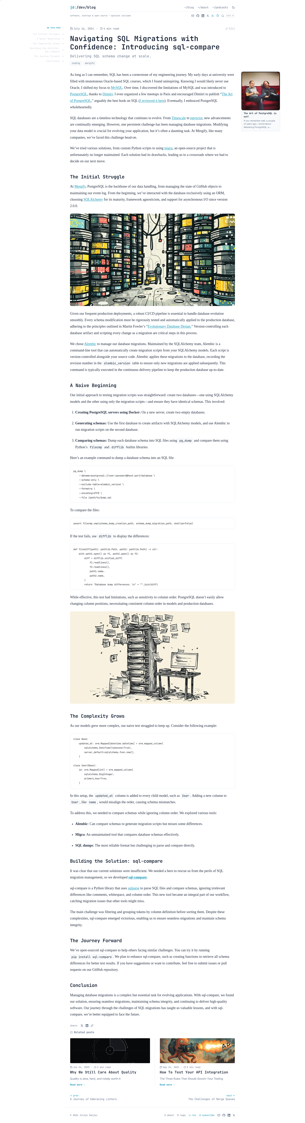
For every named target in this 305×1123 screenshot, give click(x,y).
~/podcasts (220, 7)
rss (192, 1115)
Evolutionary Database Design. (169, 326)
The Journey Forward (47, 56)
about (169, 1115)
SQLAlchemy (93, 199)
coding (76, 63)
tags (181, 1115)
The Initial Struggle (46, 34)
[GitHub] (197, 15)
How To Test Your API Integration (194, 1072)
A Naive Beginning (48, 38)
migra (168, 148)
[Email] (192, 15)
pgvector (196, 118)
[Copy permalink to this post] (230, 29)
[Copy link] (92, 1025)
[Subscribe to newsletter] (217, 15)
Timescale (179, 118)
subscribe (206, 1115)
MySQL (116, 88)
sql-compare (137, 877)
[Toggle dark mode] (233, 7)
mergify (90, 63)
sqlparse (133, 888)
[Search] (228, 16)
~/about (203, 7)
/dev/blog (83, 7)
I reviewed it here (152, 101)
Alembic (90, 344)
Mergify (80, 186)
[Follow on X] (208, 16)
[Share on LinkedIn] (87, 1025)
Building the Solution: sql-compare (45, 50)
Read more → (77, 1084)
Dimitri (108, 94)
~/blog (189, 7)
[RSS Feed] (212, 15)
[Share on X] (82, 1025)
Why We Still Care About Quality (103, 1072)
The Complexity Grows (46, 43)
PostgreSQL (78, 94)
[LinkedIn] (203, 15)
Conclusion (53, 61)
